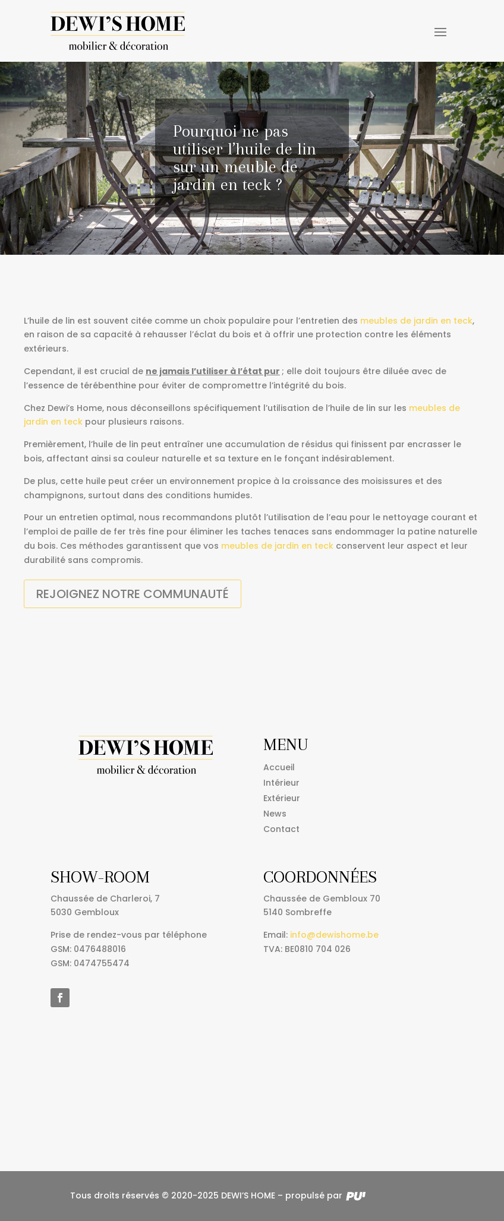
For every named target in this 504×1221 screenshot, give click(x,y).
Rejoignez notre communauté (132, 594)
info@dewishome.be (334, 935)
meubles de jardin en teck (416, 321)
